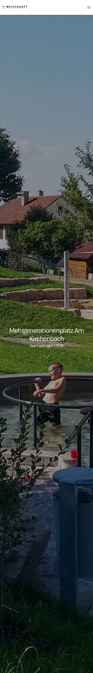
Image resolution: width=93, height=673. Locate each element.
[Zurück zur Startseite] (14, 7)
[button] (89, 7)
